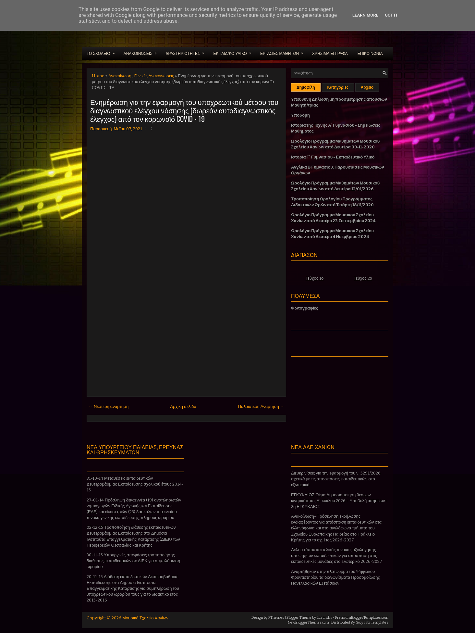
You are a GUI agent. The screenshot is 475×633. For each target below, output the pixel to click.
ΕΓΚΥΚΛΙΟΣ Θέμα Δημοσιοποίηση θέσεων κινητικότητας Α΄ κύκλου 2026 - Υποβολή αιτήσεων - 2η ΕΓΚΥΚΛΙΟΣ (339, 500)
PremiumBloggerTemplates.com (361, 617)
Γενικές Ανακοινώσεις (154, 75)
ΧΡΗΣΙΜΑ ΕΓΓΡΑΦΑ (330, 53)
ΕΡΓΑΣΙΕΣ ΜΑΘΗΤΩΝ (283, 51)
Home (98, 75)
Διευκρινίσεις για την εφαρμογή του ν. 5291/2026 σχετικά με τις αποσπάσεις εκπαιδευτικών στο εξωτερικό (336, 479)
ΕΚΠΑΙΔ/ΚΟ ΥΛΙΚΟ (234, 51)
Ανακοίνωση (119, 75)
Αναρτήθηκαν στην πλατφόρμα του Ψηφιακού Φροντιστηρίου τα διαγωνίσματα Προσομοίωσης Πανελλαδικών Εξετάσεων (335, 577)
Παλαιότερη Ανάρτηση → (261, 406)
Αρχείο (367, 87)
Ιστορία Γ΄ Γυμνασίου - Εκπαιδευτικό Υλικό (332, 157)
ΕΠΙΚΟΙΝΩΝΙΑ (370, 53)
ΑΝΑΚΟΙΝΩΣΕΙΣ (142, 51)
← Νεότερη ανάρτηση (108, 406)
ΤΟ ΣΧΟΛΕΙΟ (103, 51)
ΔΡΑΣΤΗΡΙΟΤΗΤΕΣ (186, 51)
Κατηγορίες (337, 87)
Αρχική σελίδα (183, 406)
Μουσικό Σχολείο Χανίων (145, 617)
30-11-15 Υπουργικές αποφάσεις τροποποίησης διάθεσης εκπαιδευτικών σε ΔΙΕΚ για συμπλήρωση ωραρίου (133, 560)
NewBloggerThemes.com (308, 622)
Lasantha (324, 617)
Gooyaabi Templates (372, 622)
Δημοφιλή (306, 87)
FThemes (276, 617)
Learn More (365, 15)
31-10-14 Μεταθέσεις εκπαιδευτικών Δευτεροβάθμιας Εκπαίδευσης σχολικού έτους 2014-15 (135, 484)
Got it (391, 15)
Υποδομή (300, 115)
